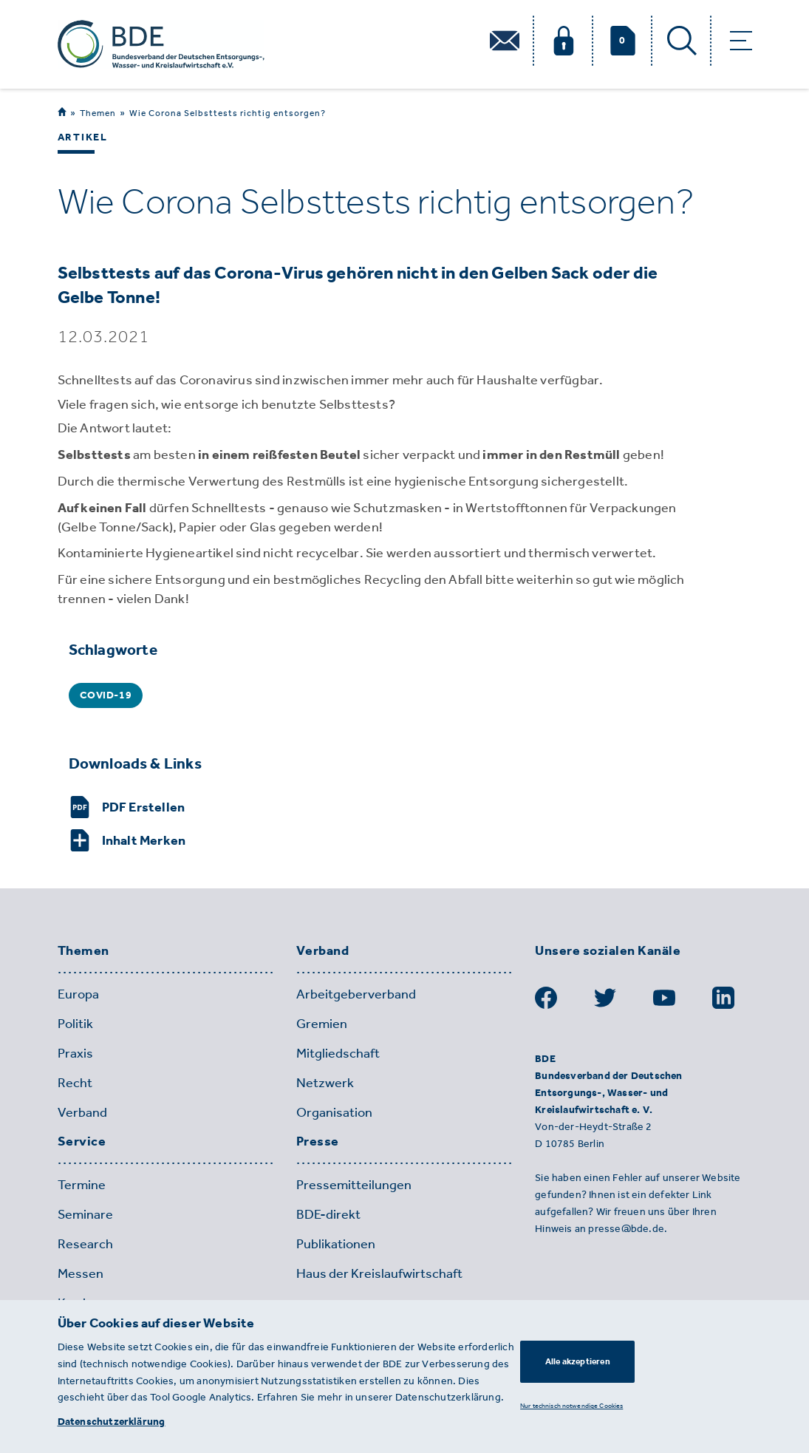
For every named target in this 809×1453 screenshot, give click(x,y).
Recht (75, 1083)
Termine (82, 1185)
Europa (78, 994)
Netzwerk (325, 1083)
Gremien (321, 1023)
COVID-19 (106, 695)
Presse (317, 1141)
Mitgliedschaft (338, 1053)
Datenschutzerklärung (111, 1421)
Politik (75, 1023)
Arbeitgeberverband (356, 994)
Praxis (75, 1053)
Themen (98, 113)
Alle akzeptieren (577, 1361)
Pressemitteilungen (354, 1185)
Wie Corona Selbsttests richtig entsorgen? (227, 113)
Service (82, 1141)
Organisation (334, 1112)
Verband (82, 1112)
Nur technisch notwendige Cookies (571, 1405)
